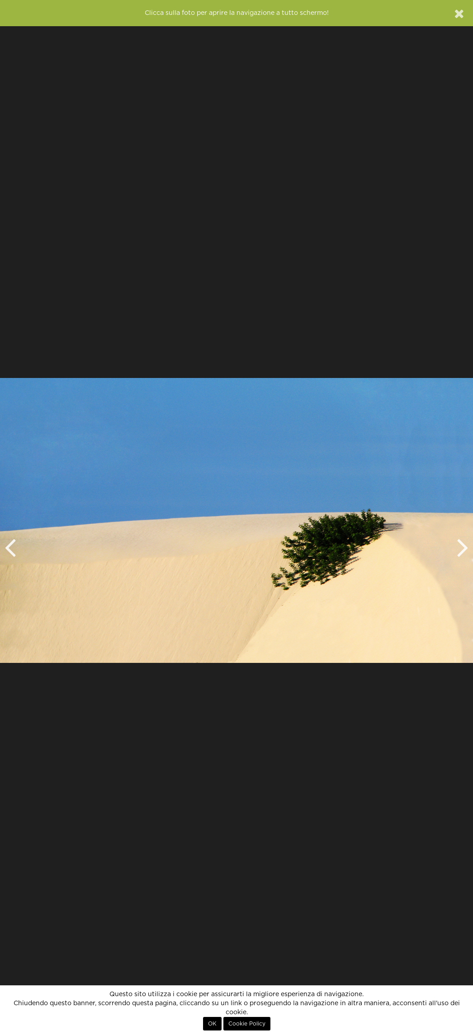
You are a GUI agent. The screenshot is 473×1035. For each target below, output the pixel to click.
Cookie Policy (246, 1023)
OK (212, 1023)
